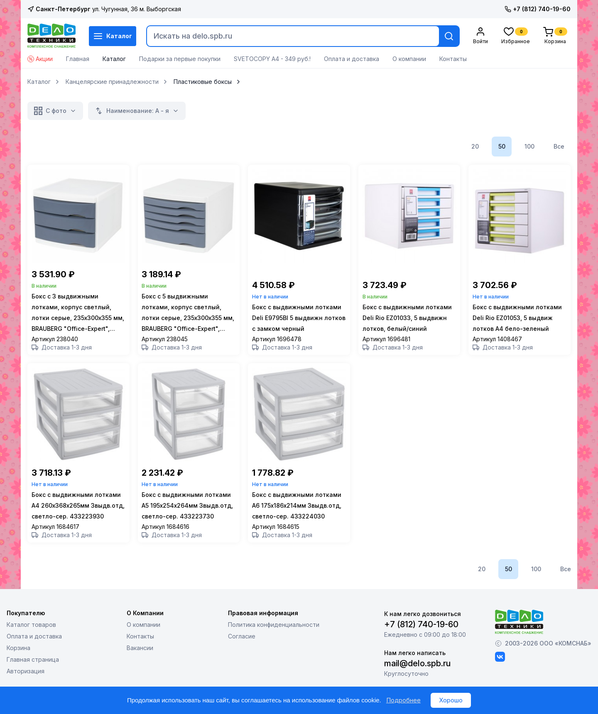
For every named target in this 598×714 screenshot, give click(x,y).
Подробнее (403, 700)
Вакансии (140, 663)
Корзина (18, 663)
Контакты (453, 58)
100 (529, 146)
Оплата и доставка (351, 58)
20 (475, 146)
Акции (40, 58)
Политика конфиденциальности (273, 639)
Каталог (112, 36)
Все (559, 146)
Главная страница (33, 674)
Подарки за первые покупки (180, 58)
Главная (77, 58)
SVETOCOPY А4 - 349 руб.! (272, 58)
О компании (409, 58)
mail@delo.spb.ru (417, 679)
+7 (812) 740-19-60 (538, 8)
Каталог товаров (31, 639)
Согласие (241, 651)
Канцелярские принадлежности (112, 81)
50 (501, 146)
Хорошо (451, 700)
